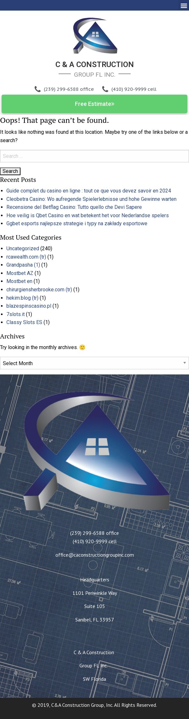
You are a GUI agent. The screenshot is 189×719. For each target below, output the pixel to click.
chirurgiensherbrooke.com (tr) (39, 290)
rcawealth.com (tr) (26, 257)
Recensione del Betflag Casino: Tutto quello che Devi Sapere (74, 207)
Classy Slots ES (24, 322)
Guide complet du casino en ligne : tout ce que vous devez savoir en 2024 (88, 191)
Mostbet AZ (19, 273)
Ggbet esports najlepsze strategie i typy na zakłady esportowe (76, 223)
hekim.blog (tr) (22, 298)
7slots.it (15, 314)
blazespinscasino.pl (28, 306)
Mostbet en (19, 281)
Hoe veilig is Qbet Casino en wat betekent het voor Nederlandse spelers (87, 215)
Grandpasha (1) (23, 265)
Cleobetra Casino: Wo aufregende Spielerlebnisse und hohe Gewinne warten (91, 199)
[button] (183, 5)
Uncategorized (22, 248)
